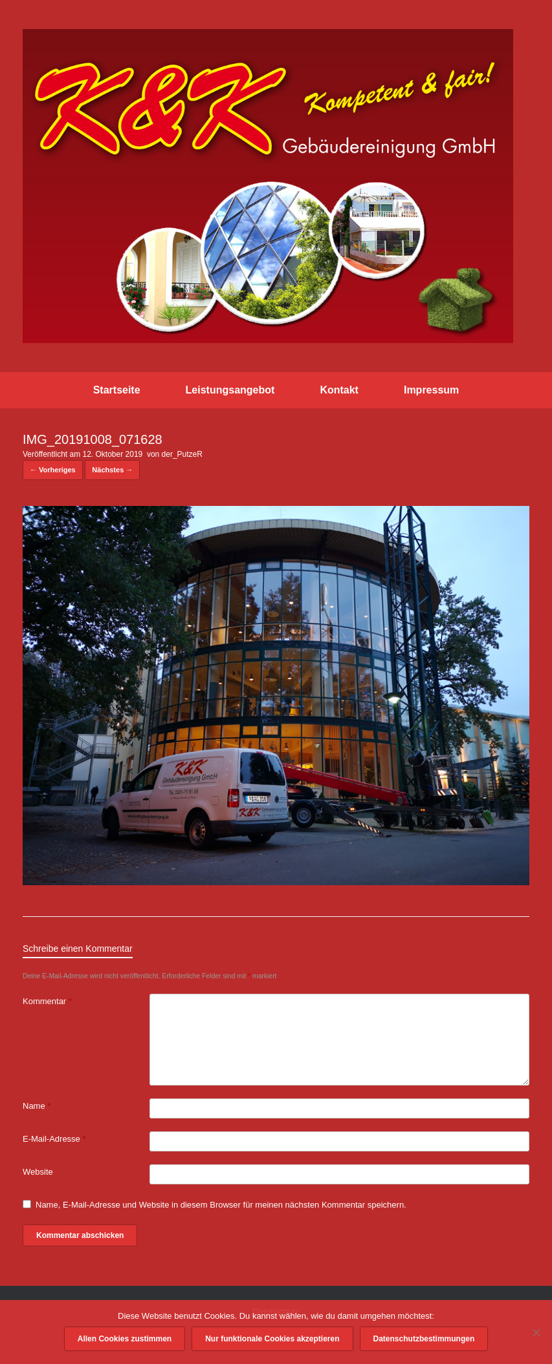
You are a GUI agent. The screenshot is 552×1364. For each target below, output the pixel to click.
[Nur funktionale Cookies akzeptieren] (535, 1332)
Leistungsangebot (230, 389)
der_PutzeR (182, 454)
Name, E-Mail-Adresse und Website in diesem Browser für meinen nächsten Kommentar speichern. (221, 1205)
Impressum (431, 389)
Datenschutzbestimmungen (424, 1338)
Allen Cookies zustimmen (124, 1338)
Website (38, 1172)
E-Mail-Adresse (54, 1139)
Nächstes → (112, 470)
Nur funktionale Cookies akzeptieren (272, 1338)
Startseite (116, 389)
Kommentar (47, 1001)
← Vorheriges (53, 470)
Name (36, 1106)
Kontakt (339, 389)
